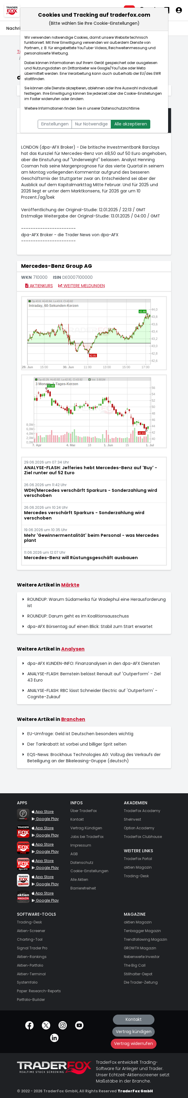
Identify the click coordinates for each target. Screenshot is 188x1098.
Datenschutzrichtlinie (120, 108)
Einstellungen (55, 124)
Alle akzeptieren (130, 124)
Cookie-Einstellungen (143, 93)
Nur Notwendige (91, 124)
